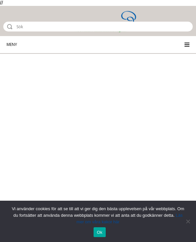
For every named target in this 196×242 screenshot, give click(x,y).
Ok (99, 232)
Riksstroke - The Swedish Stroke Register (31, 21)
